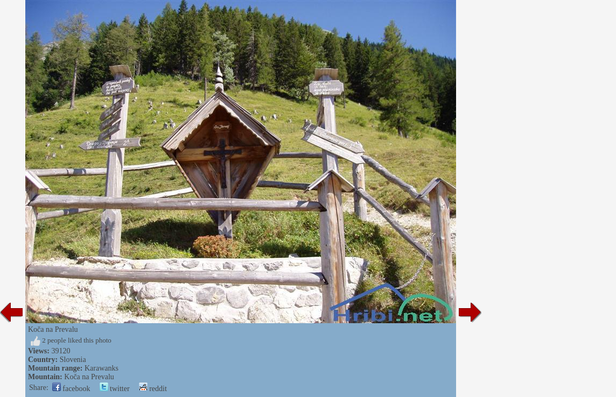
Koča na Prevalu (89, 377)
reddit (153, 389)
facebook (71, 389)
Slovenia (73, 360)
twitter (115, 389)
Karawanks (101, 368)
